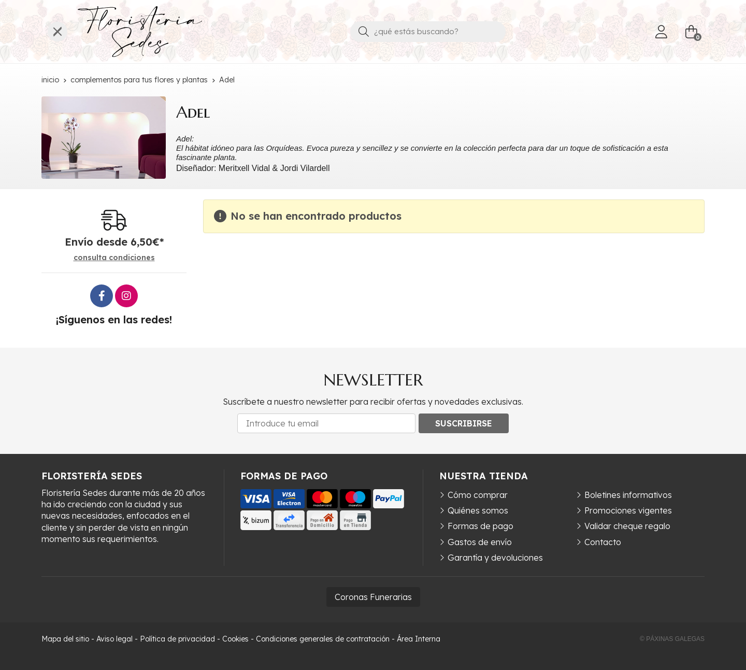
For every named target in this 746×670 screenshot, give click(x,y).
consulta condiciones (114, 257)
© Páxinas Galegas (672, 639)
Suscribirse (463, 423)
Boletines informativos (628, 495)
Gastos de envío (480, 542)
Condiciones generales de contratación (323, 639)
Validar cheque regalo (627, 526)
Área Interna (418, 639)
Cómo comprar (478, 495)
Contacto (602, 542)
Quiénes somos (478, 510)
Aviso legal (114, 639)
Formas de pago (480, 526)
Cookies (235, 639)
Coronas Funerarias (373, 597)
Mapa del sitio (65, 639)
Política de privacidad (177, 639)
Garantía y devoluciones (495, 557)
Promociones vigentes (628, 510)
